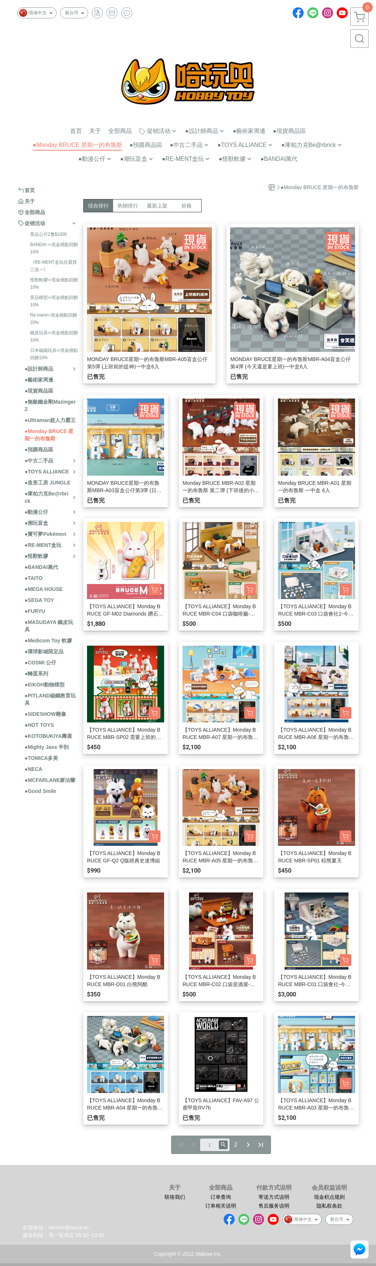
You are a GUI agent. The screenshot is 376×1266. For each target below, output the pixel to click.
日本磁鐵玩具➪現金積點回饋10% (54, 354)
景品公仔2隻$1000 (48, 234)
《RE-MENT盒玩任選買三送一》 (53, 266)
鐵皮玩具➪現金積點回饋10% (54, 336)
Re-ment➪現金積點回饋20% (53, 319)
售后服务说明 (273, 1205)
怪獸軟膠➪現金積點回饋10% (54, 283)
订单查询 (220, 1197)
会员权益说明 (329, 1188)
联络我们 (174, 1197)
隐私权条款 (329, 1205)
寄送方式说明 (273, 1197)
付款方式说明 (274, 1188)
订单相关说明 (220, 1205)
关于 (175, 1188)
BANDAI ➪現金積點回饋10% (54, 248)
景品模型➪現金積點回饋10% (54, 301)
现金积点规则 (329, 1197)
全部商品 (220, 1188)
